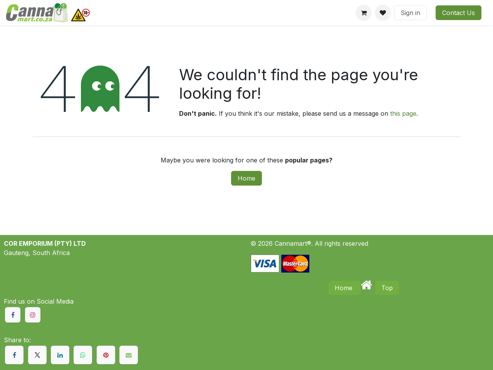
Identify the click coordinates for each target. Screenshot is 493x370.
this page (403, 113)
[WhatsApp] (83, 355)
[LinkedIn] (60, 355)
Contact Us (458, 13)
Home (246, 178)
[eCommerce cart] (363, 13)
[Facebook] (14, 355)
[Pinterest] (106, 355)
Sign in (410, 13)
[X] (37, 355)
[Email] (128, 355)
